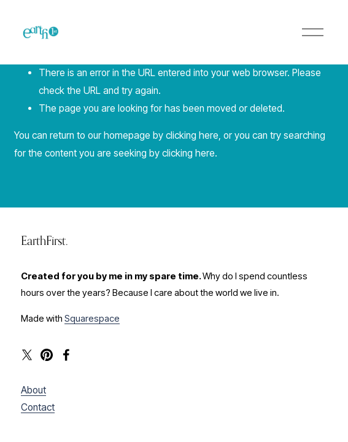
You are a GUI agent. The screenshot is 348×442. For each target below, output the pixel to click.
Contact (38, 407)
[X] (27, 355)
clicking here (192, 135)
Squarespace (92, 318)
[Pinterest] (47, 355)
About (33, 390)
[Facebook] (66, 355)
